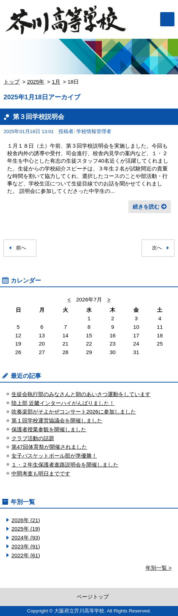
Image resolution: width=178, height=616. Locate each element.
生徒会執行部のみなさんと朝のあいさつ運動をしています (81, 394)
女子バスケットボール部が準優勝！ (54, 456)
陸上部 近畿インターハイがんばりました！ (63, 403)
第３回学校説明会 (38, 116)
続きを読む (146, 207)
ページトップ (93, 597)
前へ (21, 248)
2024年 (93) (25, 538)
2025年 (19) (25, 529)
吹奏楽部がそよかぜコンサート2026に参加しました (73, 412)
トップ (12, 82)
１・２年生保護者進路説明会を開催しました (64, 465)
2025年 (36, 82)
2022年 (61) (25, 555)
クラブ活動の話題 (32, 438)
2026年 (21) (25, 520)
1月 (56, 82)
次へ (157, 248)
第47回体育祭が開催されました (49, 447)
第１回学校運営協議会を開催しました (56, 420)
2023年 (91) (25, 546)
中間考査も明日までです (40, 473)
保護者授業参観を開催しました (48, 429)
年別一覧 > (159, 568)
